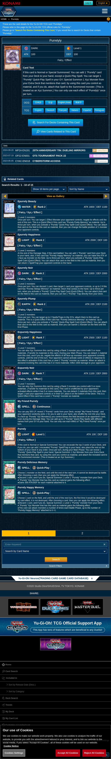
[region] (55, 742)
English (38, 110)
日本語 (38, 102)
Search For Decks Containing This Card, (35, 30)
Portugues (99, 110)
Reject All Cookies (94, 753)
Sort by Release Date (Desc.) (22, 685)
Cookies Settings (14, 753)
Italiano (74, 110)
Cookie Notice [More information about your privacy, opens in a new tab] (11, 746)
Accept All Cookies (67, 753)
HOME (4, 19)
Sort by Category (16, 691)
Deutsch (50, 110)
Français (63, 110)
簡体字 (78, 102)
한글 (50, 102)
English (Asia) (64, 102)
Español (87, 110)
